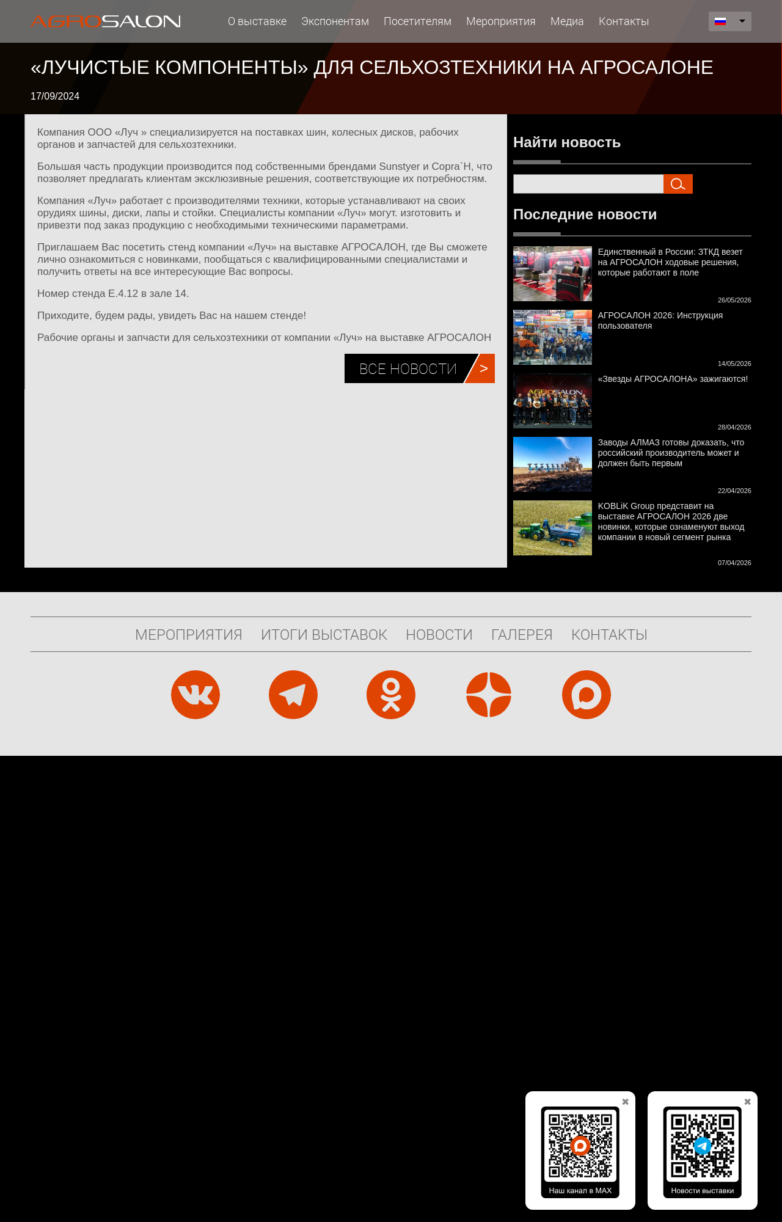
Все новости (408, 368)
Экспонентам (335, 20)
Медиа (567, 20)
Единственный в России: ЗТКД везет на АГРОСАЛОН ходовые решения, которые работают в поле (670, 262)
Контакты (624, 20)
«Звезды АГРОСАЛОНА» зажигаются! (673, 379)
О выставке (257, 20)
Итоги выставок (324, 634)
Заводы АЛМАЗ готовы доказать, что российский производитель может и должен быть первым (671, 452)
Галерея (522, 634)
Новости (439, 634)
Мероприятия (501, 20)
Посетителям (417, 20)
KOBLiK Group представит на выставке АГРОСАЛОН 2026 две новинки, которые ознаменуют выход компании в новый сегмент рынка (671, 521)
